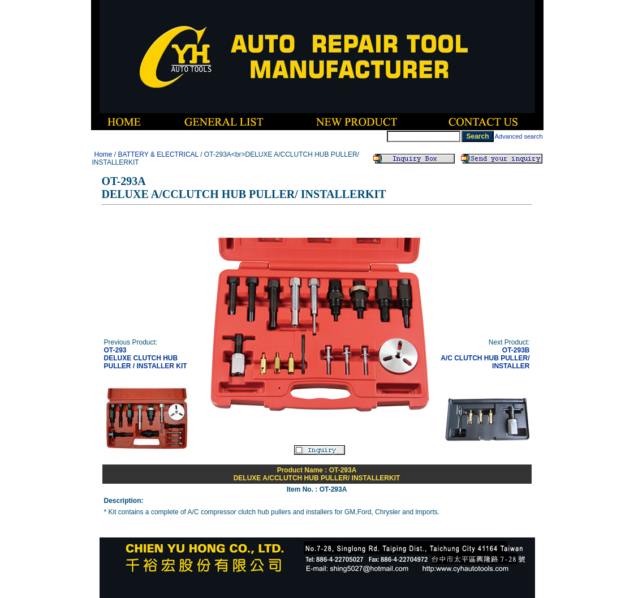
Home (103, 154)
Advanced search (519, 136)
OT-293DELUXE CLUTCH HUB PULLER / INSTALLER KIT (145, 358)
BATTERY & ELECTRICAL (158, 154)
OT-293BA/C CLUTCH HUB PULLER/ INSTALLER (485, 358)
